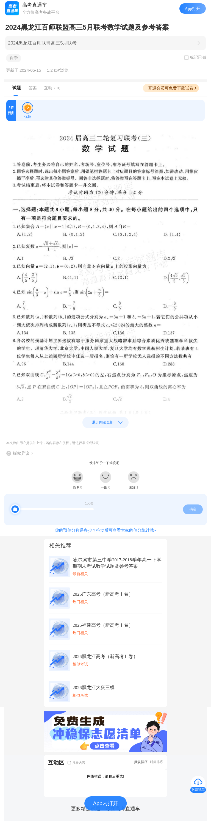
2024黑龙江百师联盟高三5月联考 (42, 43)
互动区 (56, 762)
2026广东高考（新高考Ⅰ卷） (103, 594)
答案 (33, 87)
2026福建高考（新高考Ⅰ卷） (103, 625)
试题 (16, 87)
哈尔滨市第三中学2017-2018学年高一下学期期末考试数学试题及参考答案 (117, 563)
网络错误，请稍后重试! (105, 776)
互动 (53, 87)
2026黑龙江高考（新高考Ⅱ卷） (105, 656)
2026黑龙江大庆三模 (93, 687)
